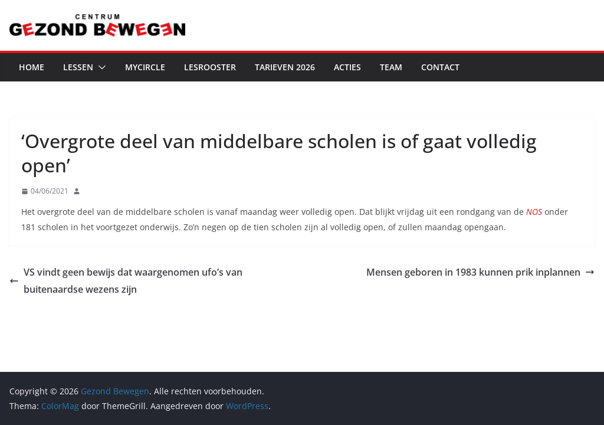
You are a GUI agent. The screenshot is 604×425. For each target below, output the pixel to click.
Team (391, 67)
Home (31, 67)
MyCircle (145, 67)
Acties (347, 67)
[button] (99, 67)
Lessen (78, 67)
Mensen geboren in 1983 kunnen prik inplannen (480, 272)
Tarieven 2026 (285, 67)
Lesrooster (210, 67)
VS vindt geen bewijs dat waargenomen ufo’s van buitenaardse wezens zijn (125, 281)
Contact (440, 67)
